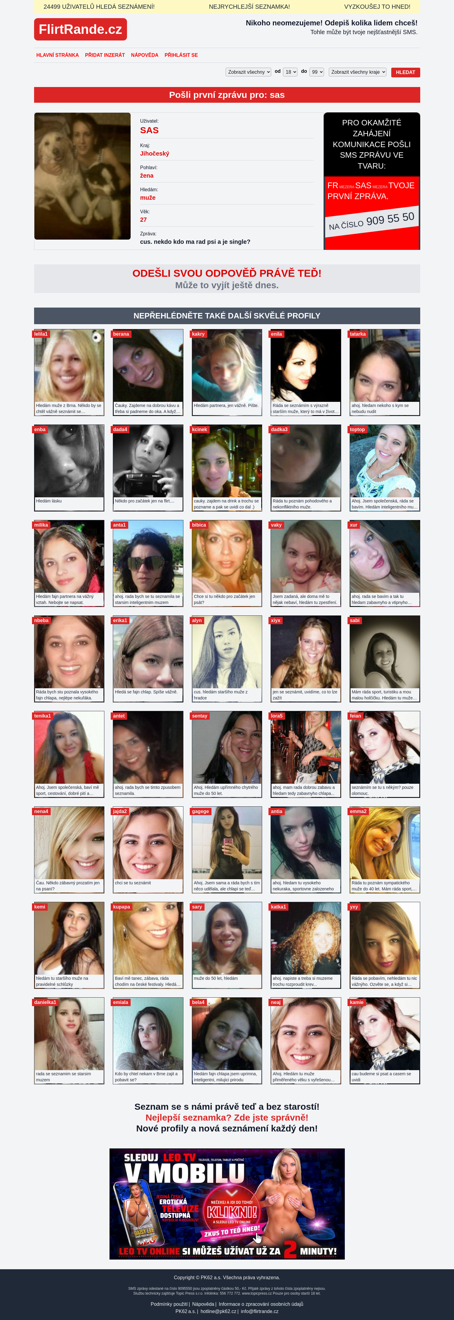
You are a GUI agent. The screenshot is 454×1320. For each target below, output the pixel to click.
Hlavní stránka (58, 55)
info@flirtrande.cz (259, 1311)
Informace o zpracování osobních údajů (261, 1304)
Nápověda (145, 55)
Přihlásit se (181, 55)
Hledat (405, 72)
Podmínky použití (169, 1304)
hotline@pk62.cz (219, 1311)
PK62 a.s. (186, 1311)
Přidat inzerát (105, 55)
